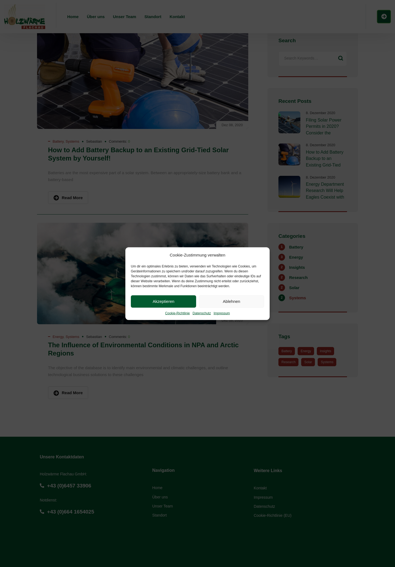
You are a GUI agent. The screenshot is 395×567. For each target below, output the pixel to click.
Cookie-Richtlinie (177, 313)
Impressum (222, 313)
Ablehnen (231, 301)
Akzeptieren (163, 301)
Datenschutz (202, 313)
